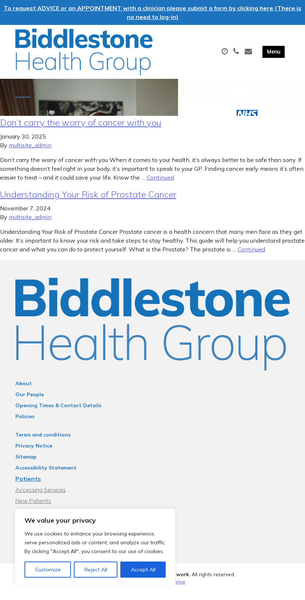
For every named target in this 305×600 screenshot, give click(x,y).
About (23, 390)
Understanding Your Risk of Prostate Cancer (88, 201)
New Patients (33, 507)
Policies (24, 423)
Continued (160, 184)
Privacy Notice (33, 452)
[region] (95, 546)
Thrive (178, 589)
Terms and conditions (43, 441)
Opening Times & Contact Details (58, 412)
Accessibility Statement (45, 474)
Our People (29, 401)
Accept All (143, 569)
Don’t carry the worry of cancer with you (80, 129)
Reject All (95, 569)
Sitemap (26, 463)
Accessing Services (40, 496)
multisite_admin (30, 152)
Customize (48, 569)
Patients (28, 485)
